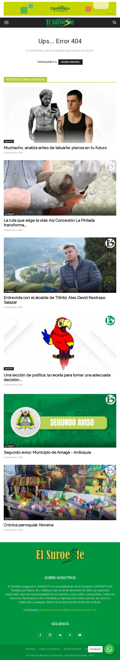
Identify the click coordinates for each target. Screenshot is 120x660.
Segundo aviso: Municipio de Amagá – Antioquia (47, 452)
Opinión (9, 141)
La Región (9, 214)
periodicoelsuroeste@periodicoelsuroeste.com (68, 610)
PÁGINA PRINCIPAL (70, 62)
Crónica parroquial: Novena (28, 525)
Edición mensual (72, 648)
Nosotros (31, 648)
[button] (6, 23)
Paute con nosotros (49, 648)
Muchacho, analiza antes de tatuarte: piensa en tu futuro (55, 147)
